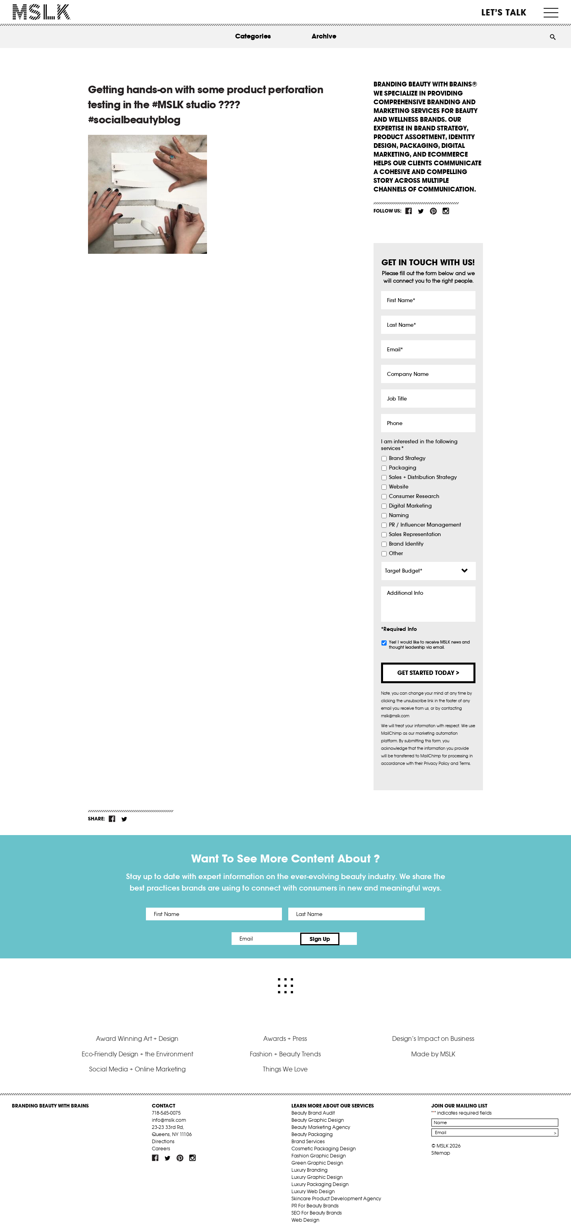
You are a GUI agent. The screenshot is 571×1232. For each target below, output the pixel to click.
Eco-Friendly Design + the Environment (137, 1052)
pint (433, 211)
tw (421, 211)
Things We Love (285, 1068)
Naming (399, 515)
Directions (163, 1140)
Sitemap (440, 1151)
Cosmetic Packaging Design (323, 1147)
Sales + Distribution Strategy (423, 477)
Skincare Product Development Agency (336, 1197)
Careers (161, 1147)
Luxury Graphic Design (317, 1175)
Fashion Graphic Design (318, 1154)
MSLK (42, 12)
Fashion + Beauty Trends (285, 1052)
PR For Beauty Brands (315, 1204)
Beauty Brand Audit (313, 1111)
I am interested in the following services (419, 445)
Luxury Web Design (313, 1190)
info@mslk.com (169, 1118)
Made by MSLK (433, 1052)
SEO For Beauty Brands (316, 1211)
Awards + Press (285, 1037)
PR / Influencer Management (425, 525)
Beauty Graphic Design (317, 1118)
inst (445, 211)
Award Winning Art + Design (137, 1037)
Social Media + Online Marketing (137, 1068)
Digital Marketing (410, 506)
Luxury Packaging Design (320, 1183)
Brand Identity (406, 544)
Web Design (305, 1218)
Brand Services (308, 1140)
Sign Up (352, 938)
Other (396, 553)
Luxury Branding (309, 1168)
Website (398, 487)
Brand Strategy (407, 458)
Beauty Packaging (312, 1133)
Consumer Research (414, 496)
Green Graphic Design (317, 1161)
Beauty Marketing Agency (320, 1126)
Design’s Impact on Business (433, 1037)
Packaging (402, 468)
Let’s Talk (504, 12)
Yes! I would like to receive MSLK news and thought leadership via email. (429, 645)
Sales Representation (415, 534)
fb (408, 211)
